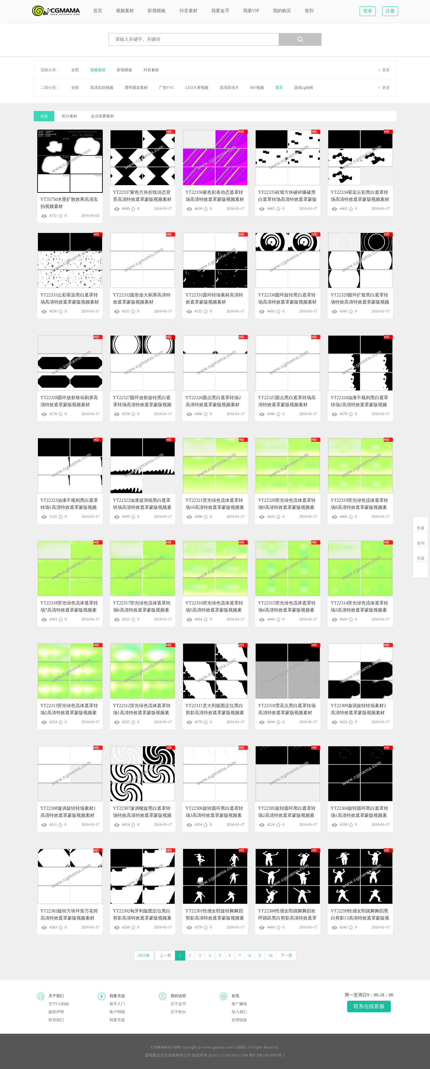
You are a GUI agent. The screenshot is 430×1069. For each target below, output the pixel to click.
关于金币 (178, 1004)
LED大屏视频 (197, 87)
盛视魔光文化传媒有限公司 (168, 1055)
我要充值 (117, 1020)
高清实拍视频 (101, 87)
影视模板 (124, 70)
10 (271, 955)
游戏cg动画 (303, 87)
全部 (75, 70)
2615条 (144, 955)
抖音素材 (151, 70)
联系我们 (56, 1020)
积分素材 (69, 116)
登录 (367, 11)
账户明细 (117, 1012)
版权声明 (56, 1012)
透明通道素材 (136, 87)
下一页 (286, 955)
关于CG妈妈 (58, 1004)
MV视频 (257, 87)
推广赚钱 (239, 1004)
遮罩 (279, 87)
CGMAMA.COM (234, 1055)
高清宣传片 (229, 87)
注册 (390, 11)
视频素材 (98, 70)
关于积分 (178, 1012)
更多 (386, 70)
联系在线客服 (369, 1006)
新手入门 (117, 1004)
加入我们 (239, 1012)
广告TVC (166, 87)
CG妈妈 (239, 1047)
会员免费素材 (102, 116)
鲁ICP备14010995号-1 (267, 1055)
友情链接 (239, 1020)
